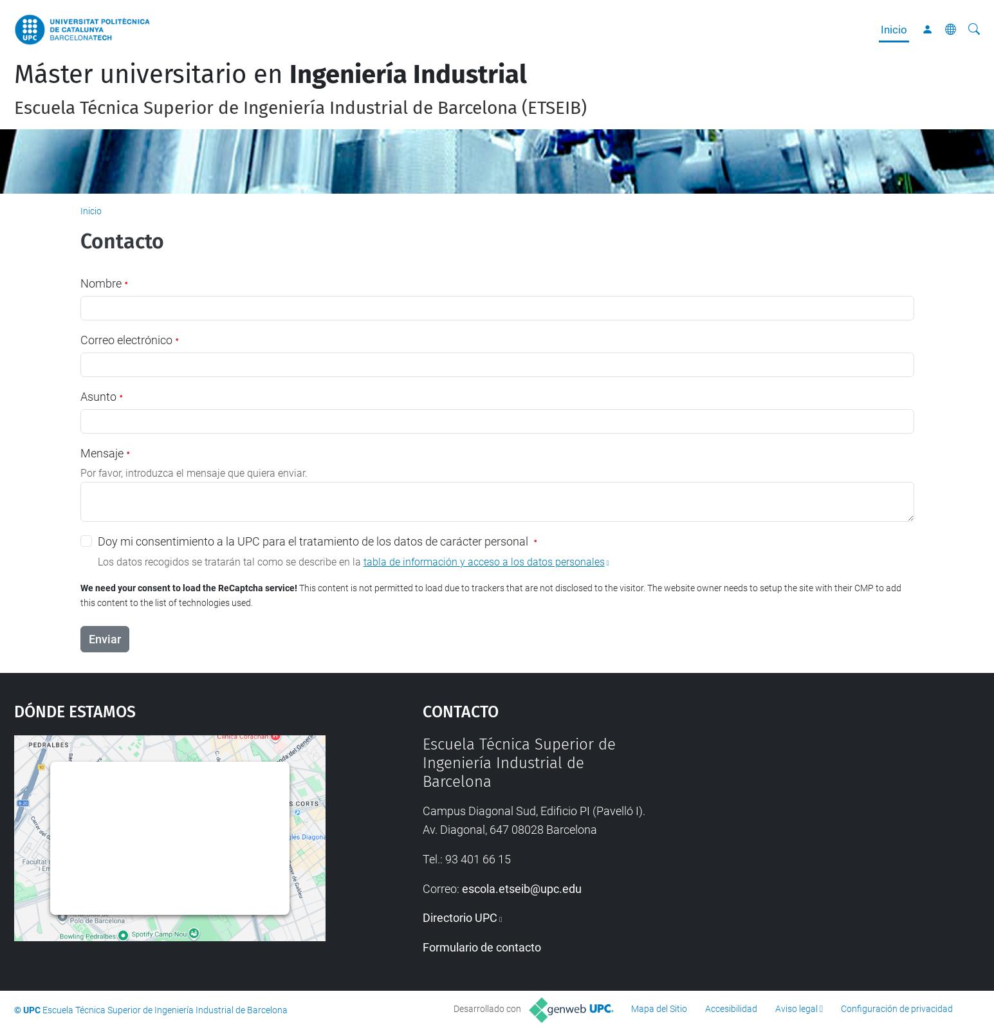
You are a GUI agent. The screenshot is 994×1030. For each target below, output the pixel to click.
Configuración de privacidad (897, 1009)
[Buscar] (974, 29)
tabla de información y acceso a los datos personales (484, 562)
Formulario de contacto (482, 947)
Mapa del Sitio (659, 1009)
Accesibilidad (731, 1009)
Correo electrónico (129, 340)
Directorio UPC (460, 917)
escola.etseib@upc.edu (522, 889)
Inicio (894, 29)
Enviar (105, 639)
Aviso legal (796, 1009)
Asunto (101, 396)
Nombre (104, 283)
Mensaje (105, 453)
